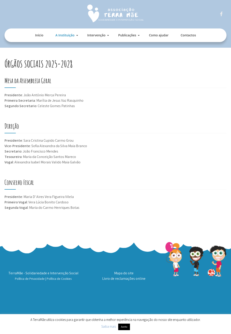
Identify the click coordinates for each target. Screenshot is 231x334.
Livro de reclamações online (124, 278)
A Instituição (64, 35)
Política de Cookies (59, 279)
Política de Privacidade (30, 279)
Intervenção (96, 35)
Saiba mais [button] (108, 326)
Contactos (188, 35)
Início (39, 35)
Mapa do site (124, 273)
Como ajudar (159, 35)
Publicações (127, 35)
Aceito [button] (124, 326)
